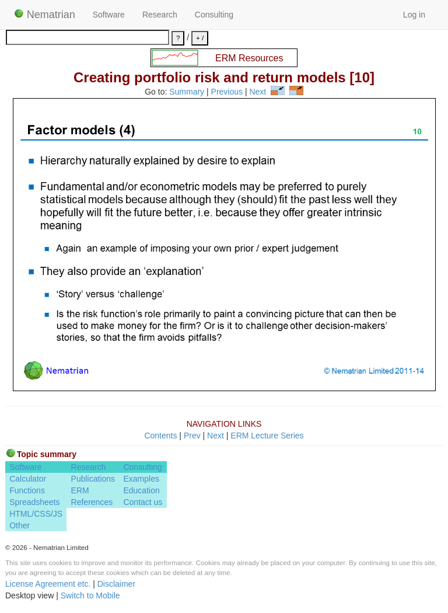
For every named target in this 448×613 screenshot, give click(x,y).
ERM (80, 490)
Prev (192, 435)
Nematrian (44, 14)
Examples (141, 478)
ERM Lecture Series (266, 435)
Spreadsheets (34, 502)
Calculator (27, 478)
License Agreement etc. (47, 583)
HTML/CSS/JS (35, 513)
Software (109, 14)
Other (19, 525)
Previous (227, 92)
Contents (160, 435)
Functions (27, 490)
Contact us (142, 502)
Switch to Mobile (90, 595)
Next (257, 92)
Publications (93, 478)
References (92, 502)
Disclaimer (116, 583)
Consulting (214, 14)
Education (141, 490)
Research (159, 14)
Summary (186, 92)
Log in (414, 14)
